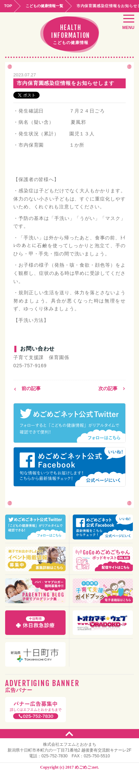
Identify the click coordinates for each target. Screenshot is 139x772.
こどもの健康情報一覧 (44, 6)
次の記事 (112, 388)
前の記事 (27, 388)
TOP (8, 6)
